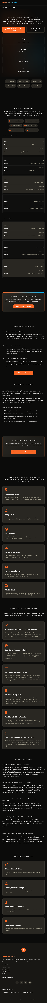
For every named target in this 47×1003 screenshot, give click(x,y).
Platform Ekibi (11, 85)
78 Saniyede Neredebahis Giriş (13, 29)
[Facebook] (25, 982)
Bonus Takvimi (10, 81)
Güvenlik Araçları (23, 85)
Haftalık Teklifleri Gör (35, 29)
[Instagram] (21, 982)
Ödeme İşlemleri (23, 81)
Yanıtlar (4, 973)
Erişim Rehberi (37, 81)
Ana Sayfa (4, 7)
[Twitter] (17, 982)
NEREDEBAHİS (9, 2)
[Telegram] (30, 982)
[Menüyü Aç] (44, 2)
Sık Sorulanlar (36, 85)
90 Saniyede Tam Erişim (23, 372)
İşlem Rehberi (5, 969)
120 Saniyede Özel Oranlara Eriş (23, 452)
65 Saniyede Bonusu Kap (23, 306)
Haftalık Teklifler (6, 967)
